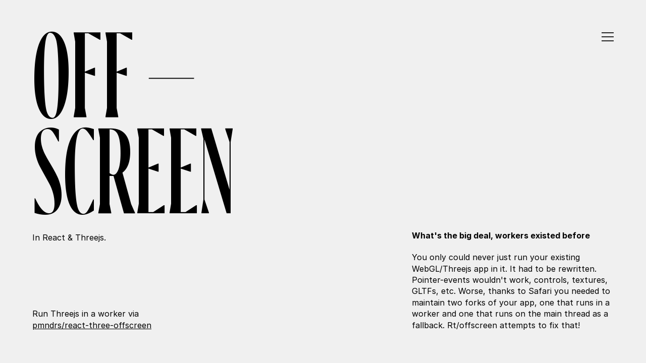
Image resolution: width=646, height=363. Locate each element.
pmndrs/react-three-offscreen (91, 325)
